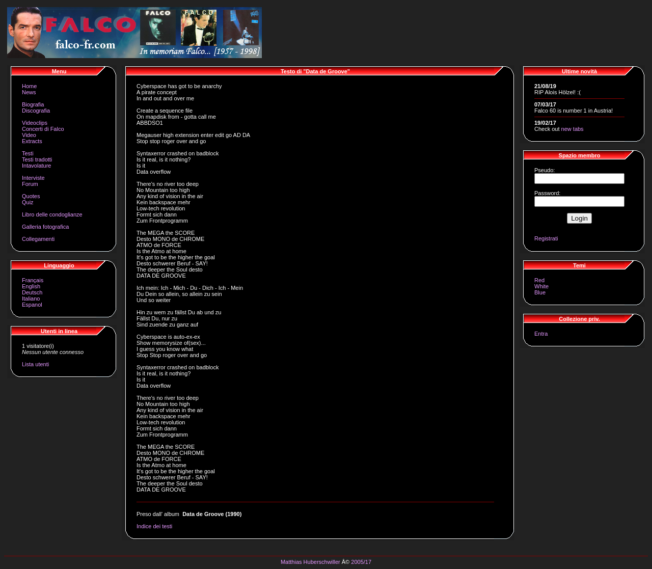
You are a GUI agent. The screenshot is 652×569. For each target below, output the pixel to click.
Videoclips (34, 123)
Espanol (32, 305)
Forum (30, 184)
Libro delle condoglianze (52, 214)
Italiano (31, 298)
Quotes (31, 196)
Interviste (33, 178)
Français (32, 280)
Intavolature (36, 165)
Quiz (28, 202)
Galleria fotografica (45, 227)
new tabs (572, 129)
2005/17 (361, 562)
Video (29, 135)
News (29, 92)
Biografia (33, 104)
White (541, 286)
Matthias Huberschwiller (310, 562)
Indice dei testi (154, 526)
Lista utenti (35, 364)
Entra (541, 334)
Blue (540, 292)
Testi (28, 153)
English (31, 286)
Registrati (546, 238)
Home (29, 86)
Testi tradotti (37, 159)
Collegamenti (38, 239)
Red (539, 280)
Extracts (32, 141)
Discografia (36, 110)
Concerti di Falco (43, 129)
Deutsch (32, 292)
